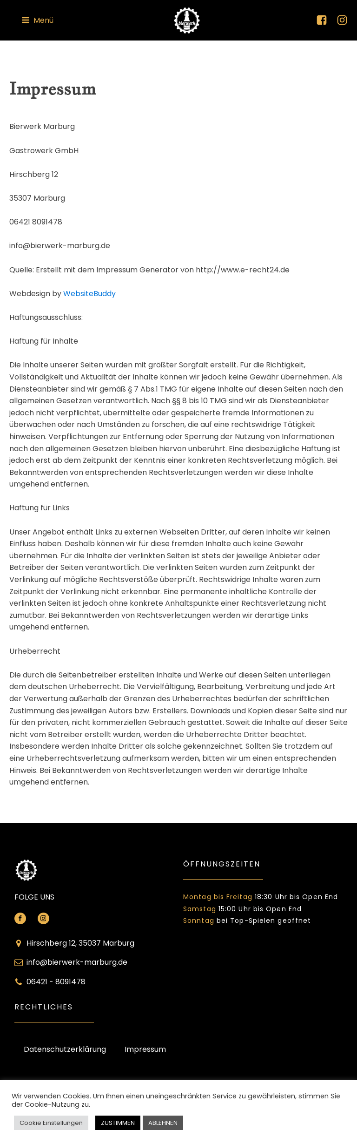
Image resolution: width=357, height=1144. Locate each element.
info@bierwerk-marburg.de (76, 962)
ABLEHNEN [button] (163, 1122)
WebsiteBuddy (89, 293)
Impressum (145, 1049)
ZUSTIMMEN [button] (118, 1122)
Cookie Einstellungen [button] (51, 1122)
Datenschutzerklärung (65, 1049)
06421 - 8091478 (56, 981)
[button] (37, 20)
